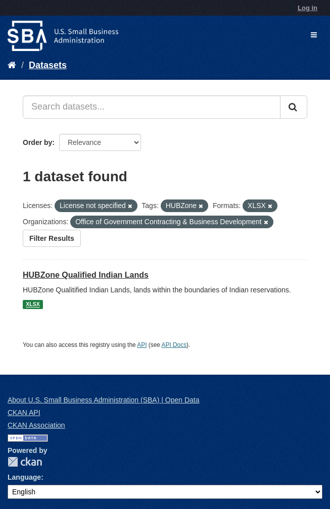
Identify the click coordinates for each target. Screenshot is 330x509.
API (142, 344)
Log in (307, 8)
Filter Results (51, 238)
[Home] (12, 65)
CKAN (25, 461)
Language (24, 477)
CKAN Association (36, 425)
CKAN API (24, 413)
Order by (37, 142)
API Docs (174, 344)
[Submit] (293, 107)
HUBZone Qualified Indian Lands (86, 275)
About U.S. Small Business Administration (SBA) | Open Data (103, 400)
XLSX (32, 304)
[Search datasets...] (151, 107)
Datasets (48, 65)
